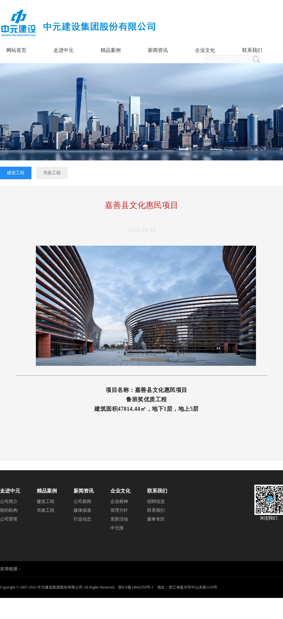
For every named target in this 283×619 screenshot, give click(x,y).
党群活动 (119, 519)
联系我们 (252, 50)
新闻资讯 (158, 50)
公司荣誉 (9, 519)
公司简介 (9, 501)
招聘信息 (156, 501)
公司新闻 (82, 501)
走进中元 (63, 50)
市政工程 (52, 172)
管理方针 (119, 510)
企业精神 (119, 501)
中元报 (117, 528)
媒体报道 (82, 510)
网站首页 (16, 50)
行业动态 (82, 519)
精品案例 (111, 50)
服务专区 (156, 519)
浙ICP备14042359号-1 (135, 587)
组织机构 (9, 510)
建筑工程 (16, 172)
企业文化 (205, 50)
